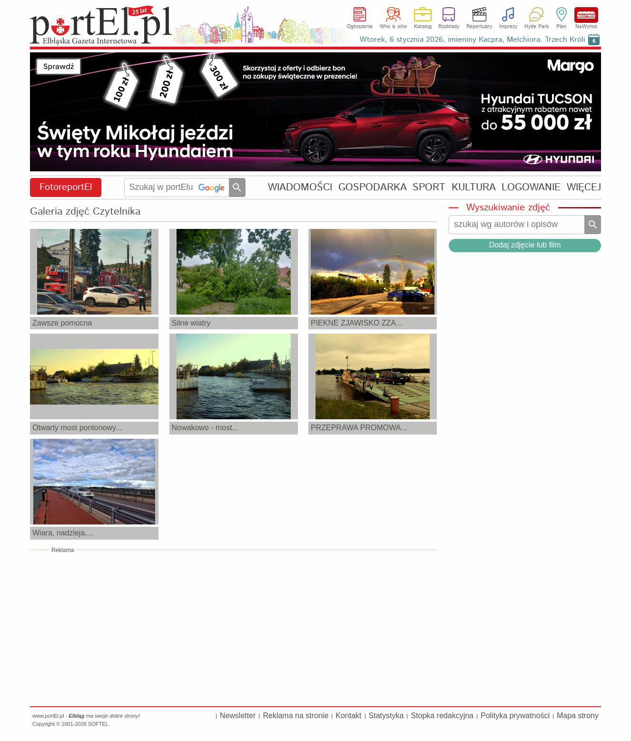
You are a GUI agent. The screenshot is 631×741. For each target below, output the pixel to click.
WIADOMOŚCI (300, 187)
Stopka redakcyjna (442, 715)
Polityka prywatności (515, 715)
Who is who (393, 26)
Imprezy (508, 26)
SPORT (429, 187)
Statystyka (386, 715)
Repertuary (479, 26)
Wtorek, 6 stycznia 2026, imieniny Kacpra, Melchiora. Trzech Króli (472, 39)
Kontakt (348, 715)
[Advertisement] (233, 627)
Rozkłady (448, 26)
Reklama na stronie (295, 715)
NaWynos (586, 15)
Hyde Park (536, 26)
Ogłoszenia (360, 26)
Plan (561, 26)
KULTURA (474, 187)
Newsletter (238, 715)
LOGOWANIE (531, 187)
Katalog (423, 26)
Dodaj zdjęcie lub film (525, 245)
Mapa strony (578, 715)
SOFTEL (98, 724)
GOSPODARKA (372, 187)
